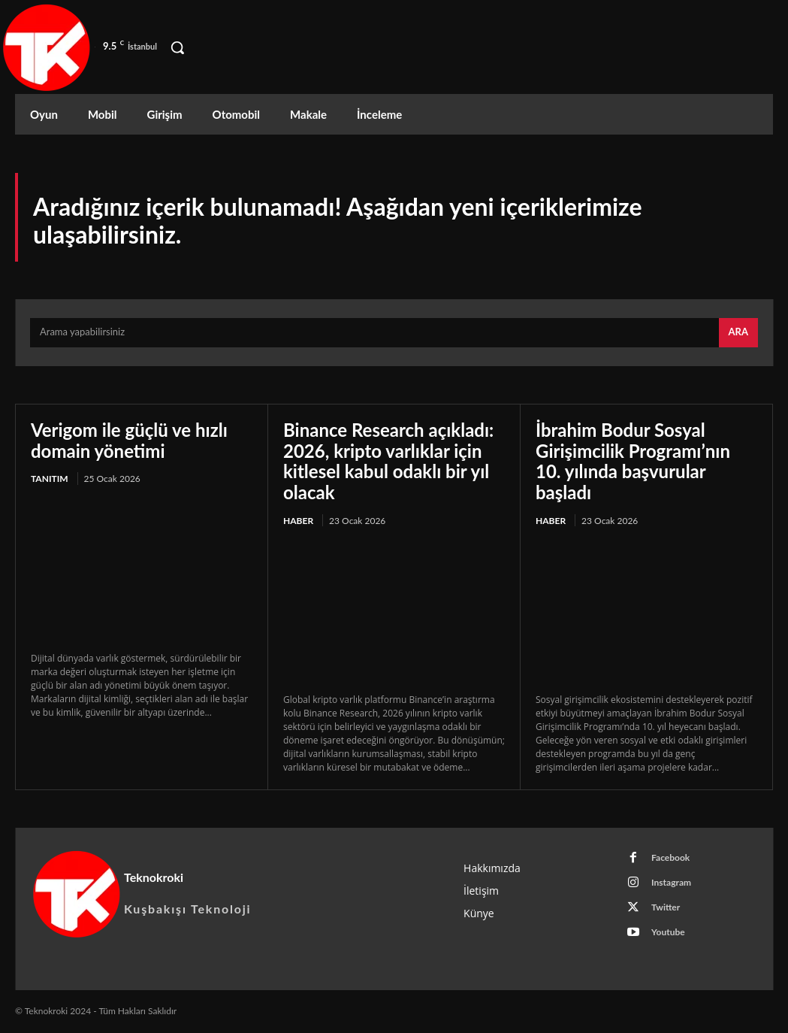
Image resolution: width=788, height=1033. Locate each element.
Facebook (670, 857)
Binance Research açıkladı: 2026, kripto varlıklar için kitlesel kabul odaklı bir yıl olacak (388, 461)
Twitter (665, 907)
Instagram (671, 882)
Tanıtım (49, 478)
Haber (298, 520)
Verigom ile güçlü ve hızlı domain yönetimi (129, 440)
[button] (177, 47)
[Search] (738, 333)
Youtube (668, 932)
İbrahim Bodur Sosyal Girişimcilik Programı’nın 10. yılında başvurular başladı (633, 461)
